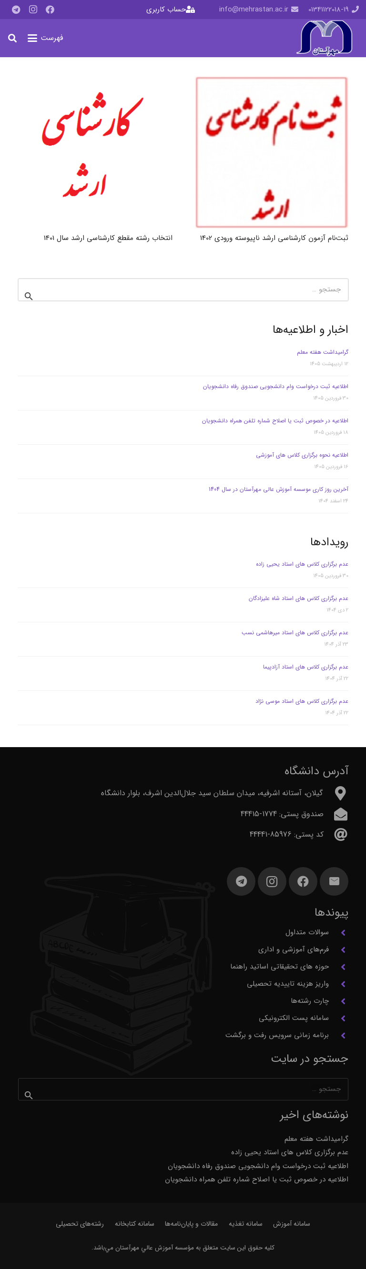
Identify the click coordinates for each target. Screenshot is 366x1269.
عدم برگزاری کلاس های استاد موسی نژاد (301, 701)
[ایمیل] (334, 881)
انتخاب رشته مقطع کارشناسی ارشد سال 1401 (108, 237)
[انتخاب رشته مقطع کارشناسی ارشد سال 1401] (95, 152)
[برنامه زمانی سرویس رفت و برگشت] (338, 1035)
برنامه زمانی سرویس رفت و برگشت (277, 1035)
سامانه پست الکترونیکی (294, 1018)
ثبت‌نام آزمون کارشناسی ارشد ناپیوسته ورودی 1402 (274, 237)
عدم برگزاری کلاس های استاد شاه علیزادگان (298, 598)
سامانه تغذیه (246, 1224)
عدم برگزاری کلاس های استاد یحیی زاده (302, 564)
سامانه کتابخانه (134, 1224)
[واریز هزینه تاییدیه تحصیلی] (338, 984)
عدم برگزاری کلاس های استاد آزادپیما (305, 666)
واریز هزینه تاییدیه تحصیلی (288, 983)
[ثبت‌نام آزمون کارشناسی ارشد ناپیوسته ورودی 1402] (271, 152)
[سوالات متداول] (338, 933)
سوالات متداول (307, 932)
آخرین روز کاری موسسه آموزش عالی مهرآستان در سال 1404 (278, 489)
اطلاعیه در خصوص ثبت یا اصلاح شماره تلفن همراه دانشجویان (275, 420)
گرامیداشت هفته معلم (322, 352)
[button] (45, 38)
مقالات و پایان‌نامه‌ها (191, 1224)
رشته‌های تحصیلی (80, 1224)
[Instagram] (32, 9)
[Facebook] (50, 9)
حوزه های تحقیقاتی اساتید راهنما (279, 966)
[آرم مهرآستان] (324, 38)
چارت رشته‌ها (310, 1001)
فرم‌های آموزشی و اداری (293, 949)
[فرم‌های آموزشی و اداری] (338, 950)
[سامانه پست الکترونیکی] (338, 1018)
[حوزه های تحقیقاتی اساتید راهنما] (338, 967)
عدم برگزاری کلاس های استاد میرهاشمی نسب (295, 632)
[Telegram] (15, 9)
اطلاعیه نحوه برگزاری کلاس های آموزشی (302, 455)
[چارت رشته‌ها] (338, 1001)
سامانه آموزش (291, 1224)
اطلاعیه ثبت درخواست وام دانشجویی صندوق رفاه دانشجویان (275, 386)
